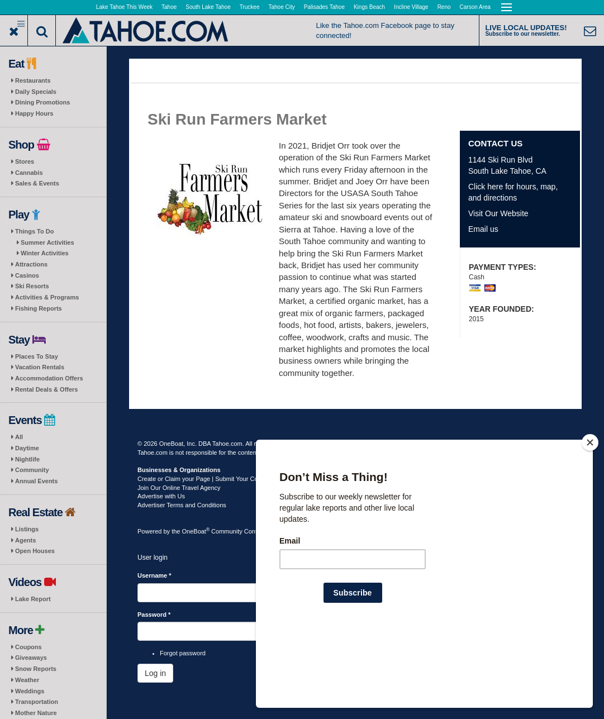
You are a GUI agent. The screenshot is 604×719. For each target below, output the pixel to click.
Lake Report (33, 599)
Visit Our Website (498, 213)
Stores (24, 161)
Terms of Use (319, 443)
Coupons (28, 647)
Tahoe (169, 7)
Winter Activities (45, 253)
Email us (483, 229)
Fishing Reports (38, 308)
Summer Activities (47, 242)
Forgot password (183, 653)
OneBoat (196, 531)
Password (153, 614)
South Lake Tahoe (208, 7)
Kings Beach (369, 7)
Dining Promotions (42, 102)
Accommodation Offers (49, 378)
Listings (27, 529)
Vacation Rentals (39, 367)
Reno (444, 7)
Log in (155, 673)
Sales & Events (37, 183)
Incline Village (411, 7)
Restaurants (33, 80)
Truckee (250, 7)
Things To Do (34, 231)
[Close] (590, 514)
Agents (25, 540)
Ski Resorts (32, 286)
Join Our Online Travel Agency (179, 487)
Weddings (29, 691)
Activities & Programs (47, 297)
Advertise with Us (161, 496)
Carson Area (475, 7)
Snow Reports (35, 668)
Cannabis (29, 172)
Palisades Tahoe (324, 7)
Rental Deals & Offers (46, 389)
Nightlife (27, 459)
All (19, 437)
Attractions (31, 264)
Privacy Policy (362, 443)
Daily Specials (35, 91)
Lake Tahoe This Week (124, 7)
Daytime (27, 448)
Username (154, 575)
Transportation (36, 701)
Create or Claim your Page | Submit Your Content (204, 478)
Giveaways (31, 657)
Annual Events (36, 481)
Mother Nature (36, 713)
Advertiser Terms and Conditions (181, 505)
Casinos (27, 275)
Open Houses (35, 550)
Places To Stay (36, 356)
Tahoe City (282, 7)
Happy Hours (34, 113)
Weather (27, 680)
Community (32, 469)
